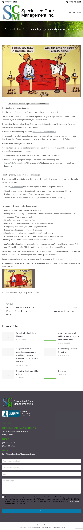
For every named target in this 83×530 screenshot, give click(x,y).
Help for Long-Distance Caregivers (67, 350)
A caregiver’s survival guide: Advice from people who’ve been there (68, 336)
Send (41, 511)
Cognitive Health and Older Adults (27, 372)
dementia (58, 259)
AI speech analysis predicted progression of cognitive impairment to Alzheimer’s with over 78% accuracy (27, 355)
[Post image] (8, 336)
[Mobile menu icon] (75, 12)
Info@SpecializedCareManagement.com (18, 454)
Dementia (62, 371)
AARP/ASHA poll (15, 163)
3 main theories (16, 187)
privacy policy (74, 501)
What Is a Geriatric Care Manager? (26, 334)
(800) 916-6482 (9, 2)
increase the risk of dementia (44, 131)
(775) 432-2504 (73, 2)
